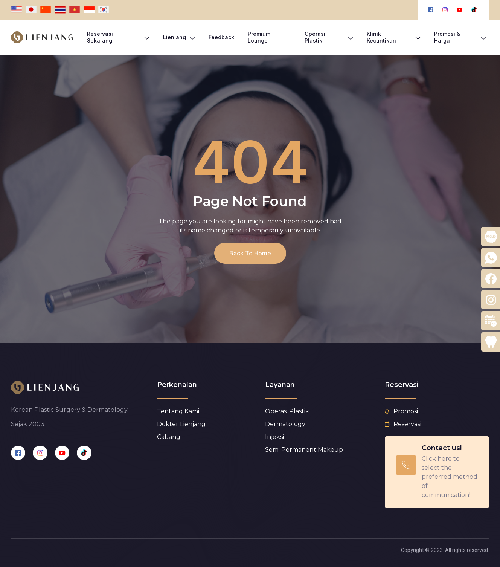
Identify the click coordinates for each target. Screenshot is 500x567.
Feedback (221, 37)
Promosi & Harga (460, 37)
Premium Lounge (259, 37)
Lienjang (179, 37)
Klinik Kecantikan (393, 37)
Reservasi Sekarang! (118, 37)
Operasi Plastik (329, 37)
